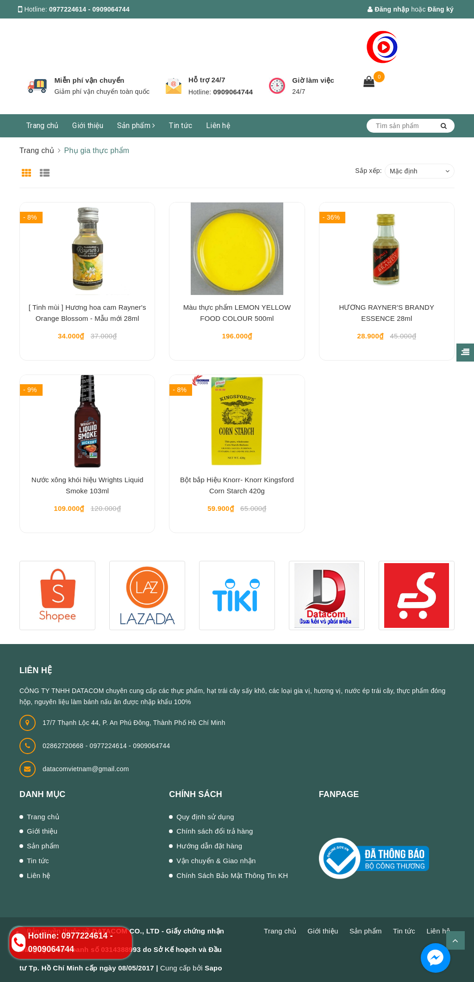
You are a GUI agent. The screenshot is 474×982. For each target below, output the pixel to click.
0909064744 (233, 92)
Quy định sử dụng (205, 817)
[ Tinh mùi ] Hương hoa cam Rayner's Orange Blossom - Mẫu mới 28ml (87, 312)
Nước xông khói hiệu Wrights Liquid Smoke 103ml (87, 485)
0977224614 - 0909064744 (89, 9)
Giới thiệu (87, 125)
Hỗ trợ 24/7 (206, 80)
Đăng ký (441, 9)
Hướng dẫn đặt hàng (209, 846)
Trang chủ (42, 125)
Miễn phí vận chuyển (89, 80)
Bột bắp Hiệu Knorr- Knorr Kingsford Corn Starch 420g (237, 485)
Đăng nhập (388, 9)
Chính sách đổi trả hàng (214, 831)
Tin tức (180, 125)
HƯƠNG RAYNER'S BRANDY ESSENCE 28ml (387, 312)
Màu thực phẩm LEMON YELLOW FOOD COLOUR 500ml (237, 312)
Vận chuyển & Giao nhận (216, 861)
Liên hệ (218, 125)
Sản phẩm (136, 125)
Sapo (213, 968)
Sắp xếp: (368, 170)
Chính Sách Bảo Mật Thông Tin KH (232, 875)
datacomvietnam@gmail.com (86, 769)
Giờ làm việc (313, 80)
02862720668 (64, 745)
